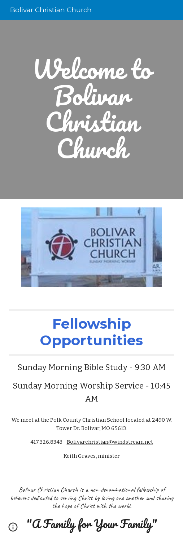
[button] (13, 529)
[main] (91, 109)
